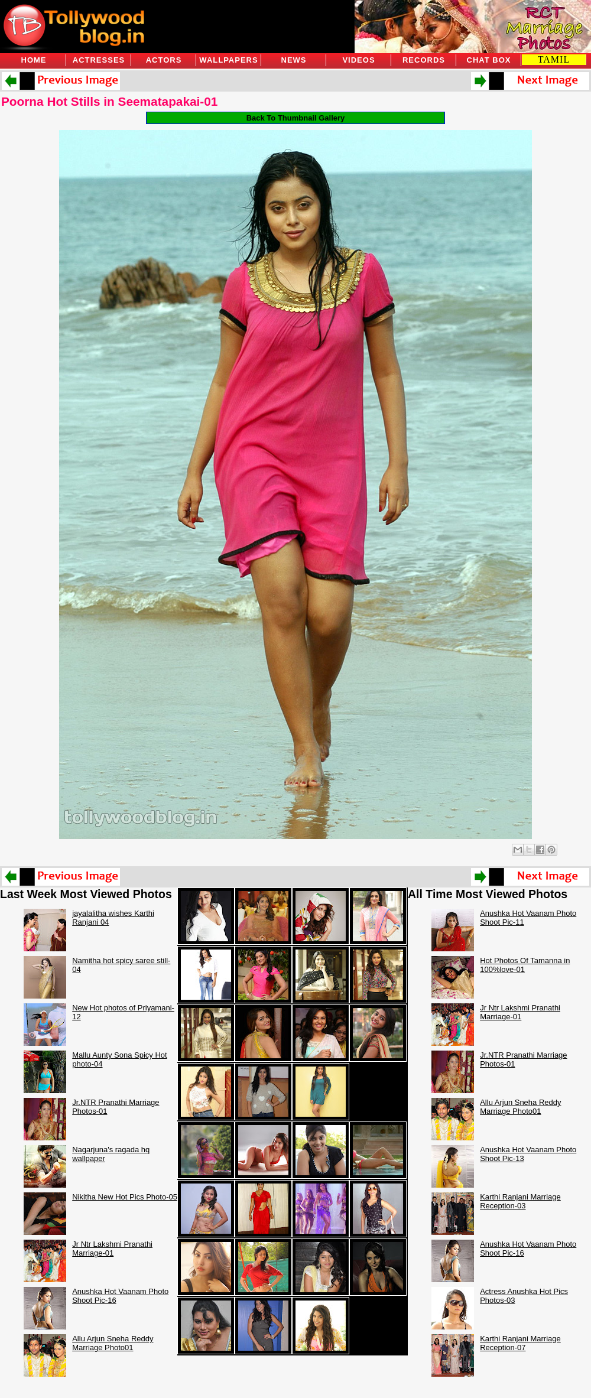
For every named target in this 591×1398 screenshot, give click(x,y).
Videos (358, 60)
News (294, 60)
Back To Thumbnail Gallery (295, 117)
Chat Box (489, 60)
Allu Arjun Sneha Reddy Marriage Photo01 (112, 1343)
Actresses (99, 60)
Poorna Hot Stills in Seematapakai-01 (109, 101)
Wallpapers (228, 60)
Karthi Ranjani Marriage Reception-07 (520, 1343)
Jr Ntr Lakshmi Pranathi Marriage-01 (112, 1248)
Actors (164, 60)
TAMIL (554, 59)
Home (34, 60)
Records (423, 60)
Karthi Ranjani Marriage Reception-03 (520, 1201)
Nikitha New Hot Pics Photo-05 (124, 1196)
